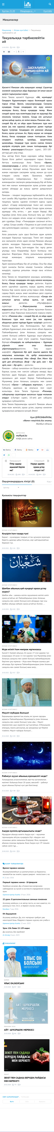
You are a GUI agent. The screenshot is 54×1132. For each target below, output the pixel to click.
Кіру (49, 481)
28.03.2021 (5, 548)
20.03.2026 (7, 1033)
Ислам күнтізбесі (21, 30)
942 (14, 1033)
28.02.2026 (7, 1084)
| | (19, 51)
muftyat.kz (21, 435)
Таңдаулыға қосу (4, 52)
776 (14, 1085)
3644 (39, 474)
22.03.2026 (7, 987)
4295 (18, 474)
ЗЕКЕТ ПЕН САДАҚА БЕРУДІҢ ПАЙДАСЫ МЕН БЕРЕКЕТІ (25, 1079)
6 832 (12, 609)
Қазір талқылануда (13, 864)
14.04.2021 (5, 47)
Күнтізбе (48, 11)
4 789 (12, 791)
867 (14, 987)
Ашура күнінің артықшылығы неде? (22, 831)
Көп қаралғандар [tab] (11, 1097)
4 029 (12, 736)
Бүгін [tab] (12, 1101)
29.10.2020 (5, 736)
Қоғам (6, 980)
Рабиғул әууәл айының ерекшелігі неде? (24, 776)
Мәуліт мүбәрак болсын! (15, 713)
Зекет (6, 1074)
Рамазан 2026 (9, 1026)
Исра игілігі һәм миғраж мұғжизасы (21, 649)
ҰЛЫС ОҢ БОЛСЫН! (14, 983)
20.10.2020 (5, 791)
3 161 (12, 548)
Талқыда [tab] (25, 1097)
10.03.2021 (5, 672)
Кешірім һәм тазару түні (15, 533)
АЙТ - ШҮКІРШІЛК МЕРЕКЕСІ (19, 1030)
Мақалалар (7, 30)
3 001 (12, 47)
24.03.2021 (5, 609)
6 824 (12, 851)
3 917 (12, 673)
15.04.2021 (11, 474)
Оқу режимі (9, 52)
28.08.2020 (5, 851)
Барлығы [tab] (42, 1101)
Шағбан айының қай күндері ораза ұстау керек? (24, 590)
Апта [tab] (27, 1101)
